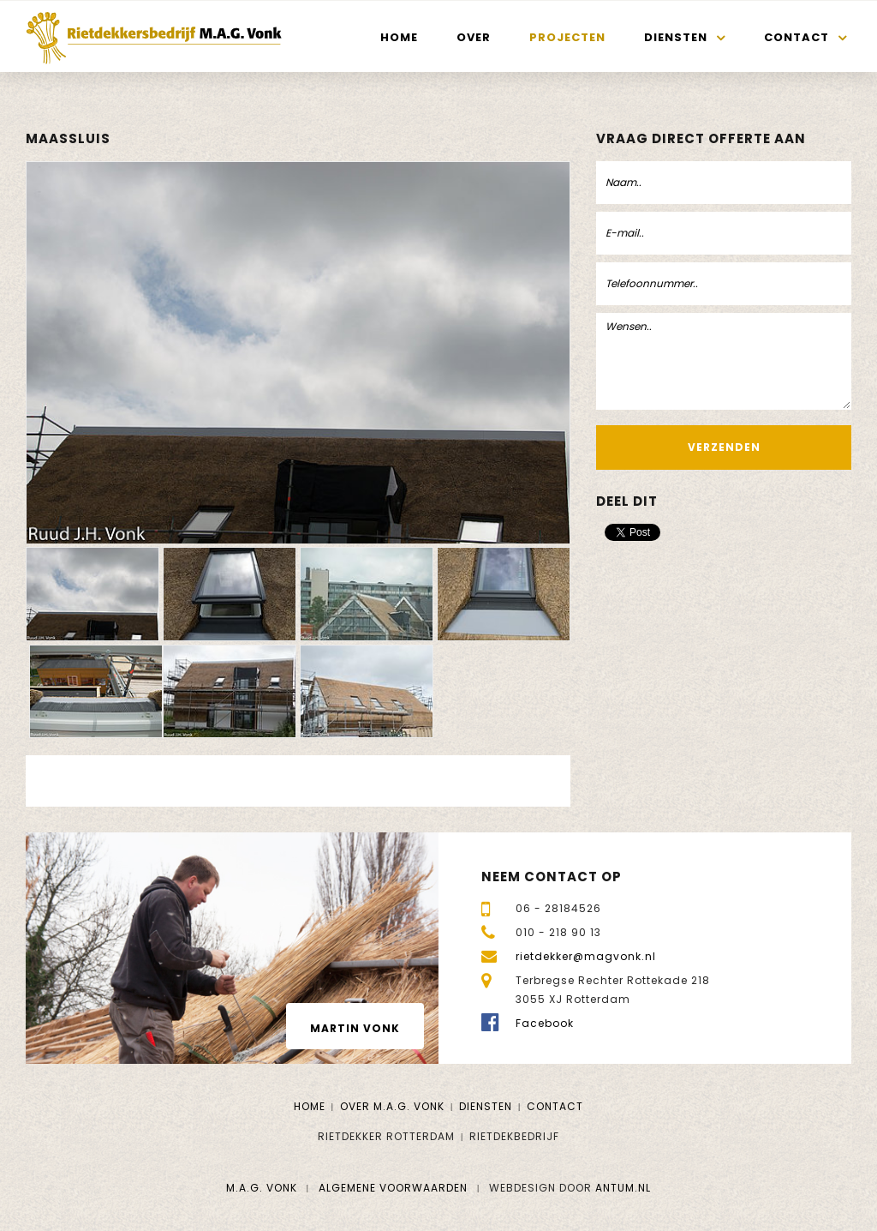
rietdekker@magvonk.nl (586, 956)
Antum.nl (623, 1187)
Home (399, 37)
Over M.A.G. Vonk (392, 1106)
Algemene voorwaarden (393, 1187)
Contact (796, 37)
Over (473, 37)
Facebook (545, 1023)
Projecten (567, 37)
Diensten (675, 37)
